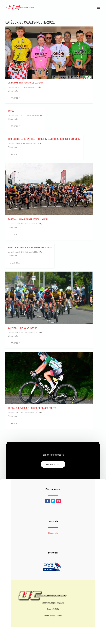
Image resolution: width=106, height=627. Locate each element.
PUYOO (11, 110)
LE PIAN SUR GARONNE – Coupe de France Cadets (32, 408)
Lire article (15, 98)
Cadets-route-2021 (30, 87)
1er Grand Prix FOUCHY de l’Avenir (25, 82)
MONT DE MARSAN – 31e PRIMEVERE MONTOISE (30, 247)
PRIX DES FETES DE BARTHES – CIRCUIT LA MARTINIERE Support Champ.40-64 (44, 139)
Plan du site (53, 533)
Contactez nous (53, 464)
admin (12, 87)
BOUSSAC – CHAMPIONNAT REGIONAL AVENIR (28, 219)
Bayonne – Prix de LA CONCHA (22, 327)
